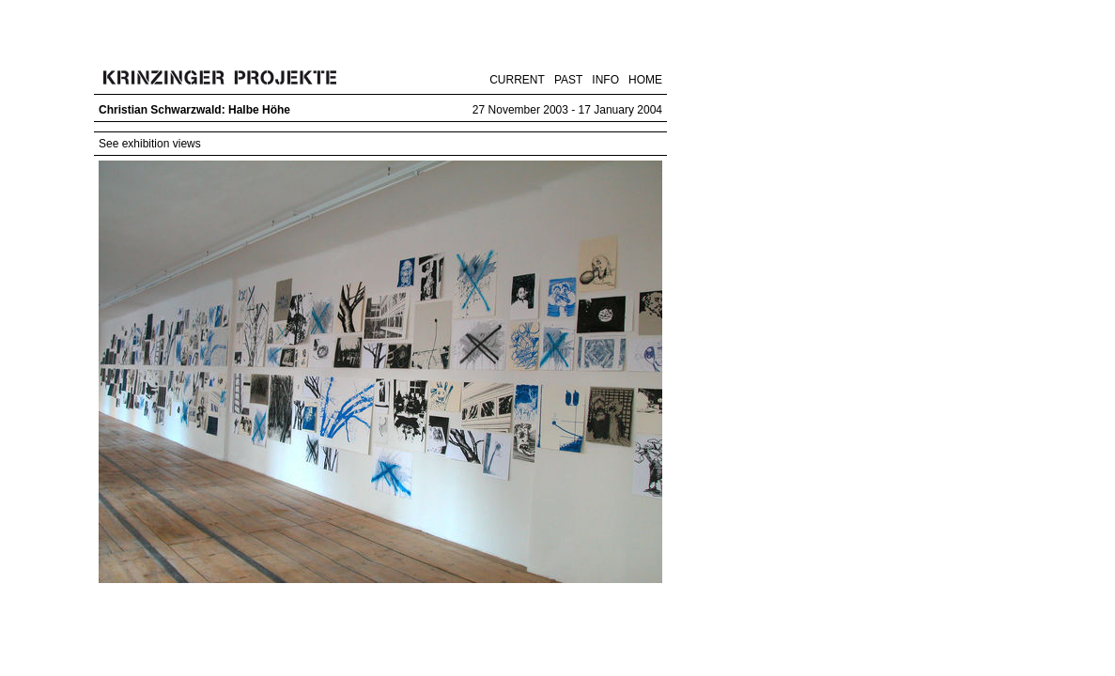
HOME (645, 79)
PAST (568, 79)
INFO (605, 79)
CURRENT (517, 79)
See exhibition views (150, 143)
